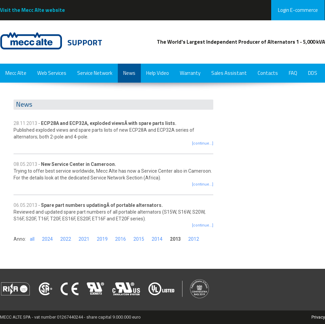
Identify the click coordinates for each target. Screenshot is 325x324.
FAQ (293, 73)
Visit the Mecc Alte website (32, 10)
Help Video (157, 73)
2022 (65, 239)
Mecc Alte (15, 73)
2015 (138, 239)
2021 (84, 239)
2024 (47, 239)
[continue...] (202, 143)
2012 (193, 239)
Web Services (51, 73)
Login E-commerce (298, 10)
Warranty (190, 73)
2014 (157, 239)
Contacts (268, 73)
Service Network (94, 73)
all (32, 239)
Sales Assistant (229, 73)
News (129, 73)
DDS (312, 73)
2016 (120, 239)
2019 (102, 239)
